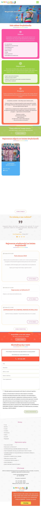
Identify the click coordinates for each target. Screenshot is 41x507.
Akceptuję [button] (25, 503)
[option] (20, 14)
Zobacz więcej (20, 211)
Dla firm (6, 426)
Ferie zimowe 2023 (8, 444)
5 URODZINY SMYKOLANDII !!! (11, 460)
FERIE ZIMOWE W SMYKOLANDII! (12, 464)
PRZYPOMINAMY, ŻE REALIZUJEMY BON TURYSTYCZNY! (18, 450)
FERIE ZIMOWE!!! (8, 462)
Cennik (5, 428)
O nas (5, 424)
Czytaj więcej (32, 281)
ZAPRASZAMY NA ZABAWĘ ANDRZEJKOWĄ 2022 (16, 448)
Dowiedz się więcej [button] (31, 499)
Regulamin (6, 438)
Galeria (5, 434)
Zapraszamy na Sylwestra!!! (10, 446)
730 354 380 (21, 359)
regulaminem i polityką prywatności (24, 397)
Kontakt (6, 436)
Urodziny (6, 430)
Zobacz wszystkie (20, 329)
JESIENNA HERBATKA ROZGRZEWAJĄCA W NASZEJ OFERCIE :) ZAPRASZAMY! (19, 453)
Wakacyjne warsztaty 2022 (10, 458)
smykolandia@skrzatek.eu (22, 474)
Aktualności (6, 432)
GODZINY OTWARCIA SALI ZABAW (12, 456)
